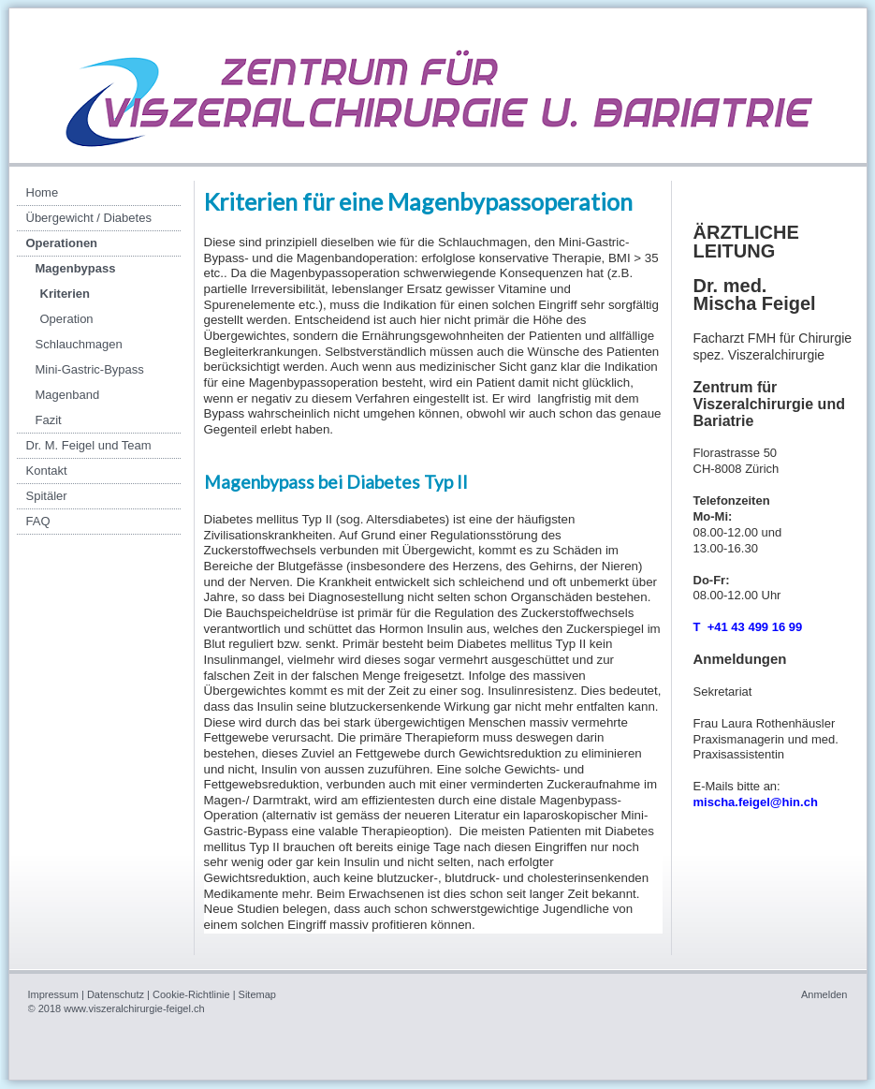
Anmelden (824, 994)
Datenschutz (115, 994)
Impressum (53, 994)
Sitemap (257, 994)
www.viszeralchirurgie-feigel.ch (134, 1008)
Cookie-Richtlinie (191, 994)
